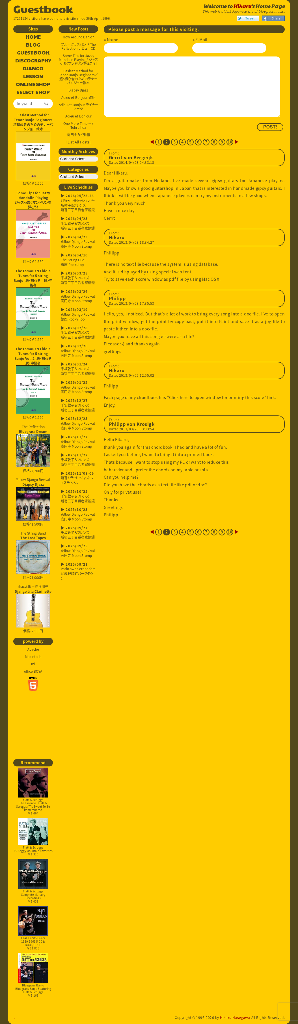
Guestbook (43, 8)
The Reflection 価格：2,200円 (33, 448)
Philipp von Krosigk (132, 424)
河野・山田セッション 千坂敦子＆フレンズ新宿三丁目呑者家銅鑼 (78, 202)
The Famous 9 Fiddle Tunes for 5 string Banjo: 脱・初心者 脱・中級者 (33, 278)
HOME (33, 37)
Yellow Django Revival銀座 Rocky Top (78, 314)
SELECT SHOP (33, 92)
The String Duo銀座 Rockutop (78, 260)
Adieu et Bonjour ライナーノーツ (78, 106)
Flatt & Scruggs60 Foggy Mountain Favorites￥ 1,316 (33, 837)
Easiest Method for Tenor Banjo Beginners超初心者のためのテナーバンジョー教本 (33, 122)
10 (230, 142)
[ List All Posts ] (78, 142)
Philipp (117, 298)
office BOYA (33, 671)
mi (33, 663)
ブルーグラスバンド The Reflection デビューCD (78, 46)
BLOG (33, 45)
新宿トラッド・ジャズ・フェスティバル (78, 478)
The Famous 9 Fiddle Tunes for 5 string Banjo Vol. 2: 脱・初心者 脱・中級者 (33, 356)
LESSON (33, 76)
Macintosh (33, 656)
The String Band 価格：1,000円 (33, 555)
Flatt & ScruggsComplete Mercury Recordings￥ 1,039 (33, 881)
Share (276, 18)
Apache (33, 649)
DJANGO (33, 69)
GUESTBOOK (33, 53)
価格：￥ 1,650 (33, 159)
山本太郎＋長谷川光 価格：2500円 (33, 608)
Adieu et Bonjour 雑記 (78, 97)
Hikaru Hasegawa (235, 1017)
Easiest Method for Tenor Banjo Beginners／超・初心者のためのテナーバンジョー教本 (78, 76)
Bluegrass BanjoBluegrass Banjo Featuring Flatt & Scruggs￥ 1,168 (33, 975)
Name (112, 39)
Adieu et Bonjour (78, 116)
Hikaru (242, 6)
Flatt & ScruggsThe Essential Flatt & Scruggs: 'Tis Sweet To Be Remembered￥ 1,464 (33, 791)
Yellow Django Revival (33, 499)
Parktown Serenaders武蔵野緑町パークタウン (78, 571)
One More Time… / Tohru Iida (78, 125)
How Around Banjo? (78, 37)
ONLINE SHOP (33, 84)
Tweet (249, 18)
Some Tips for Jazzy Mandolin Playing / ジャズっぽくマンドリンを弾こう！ (78, 59)
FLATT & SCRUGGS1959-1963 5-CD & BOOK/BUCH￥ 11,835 (33, 928)
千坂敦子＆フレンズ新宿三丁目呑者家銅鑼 (78, 223)
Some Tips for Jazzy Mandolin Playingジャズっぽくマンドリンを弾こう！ (33, 200)
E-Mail (201, 39)
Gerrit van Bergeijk (131, 157)
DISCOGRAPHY (33, 61)
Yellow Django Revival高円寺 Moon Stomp (78, 242)
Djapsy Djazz (78, 90)
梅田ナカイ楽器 (78, 134)
